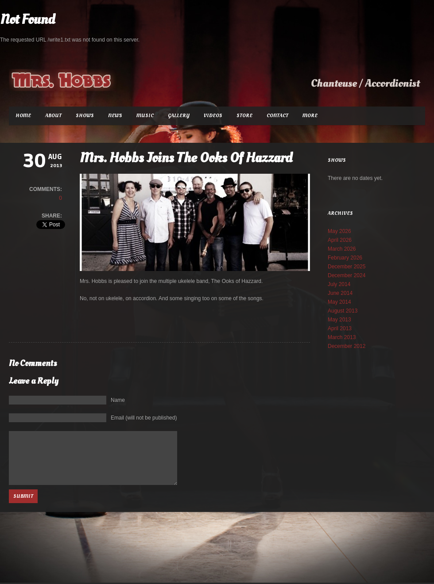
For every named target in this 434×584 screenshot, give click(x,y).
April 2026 (340, 240)
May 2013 (339, 320)
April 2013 (340, 328)
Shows (85, 115)
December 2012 (346, 346)
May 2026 (339, 231)
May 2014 (339, 302)
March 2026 (342, 249)
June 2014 (340, 293)
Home (23, 115)
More (310, 115)
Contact (277, 115)
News (115, 115)
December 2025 (346, 266)
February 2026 (345, 258)
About (53, 115)
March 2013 (342, 337)
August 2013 (342, 311)
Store (244, 115)
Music (145, 115)
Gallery (179, 115)
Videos (213, 115)
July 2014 (339, 284)
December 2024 (346, 275)
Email (144, 418)
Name (118, 400)
